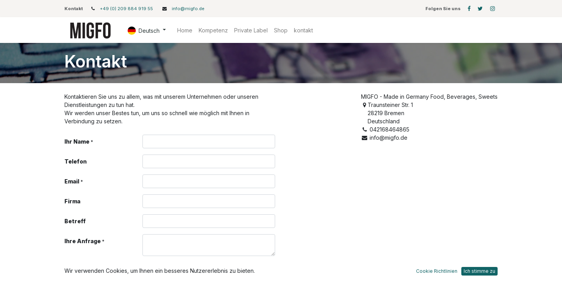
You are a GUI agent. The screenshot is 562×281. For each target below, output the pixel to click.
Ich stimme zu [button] (479, 271)
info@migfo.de (188, 8)
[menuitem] (185, 30)
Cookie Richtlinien (436, 271)
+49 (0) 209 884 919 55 (127, 8)
